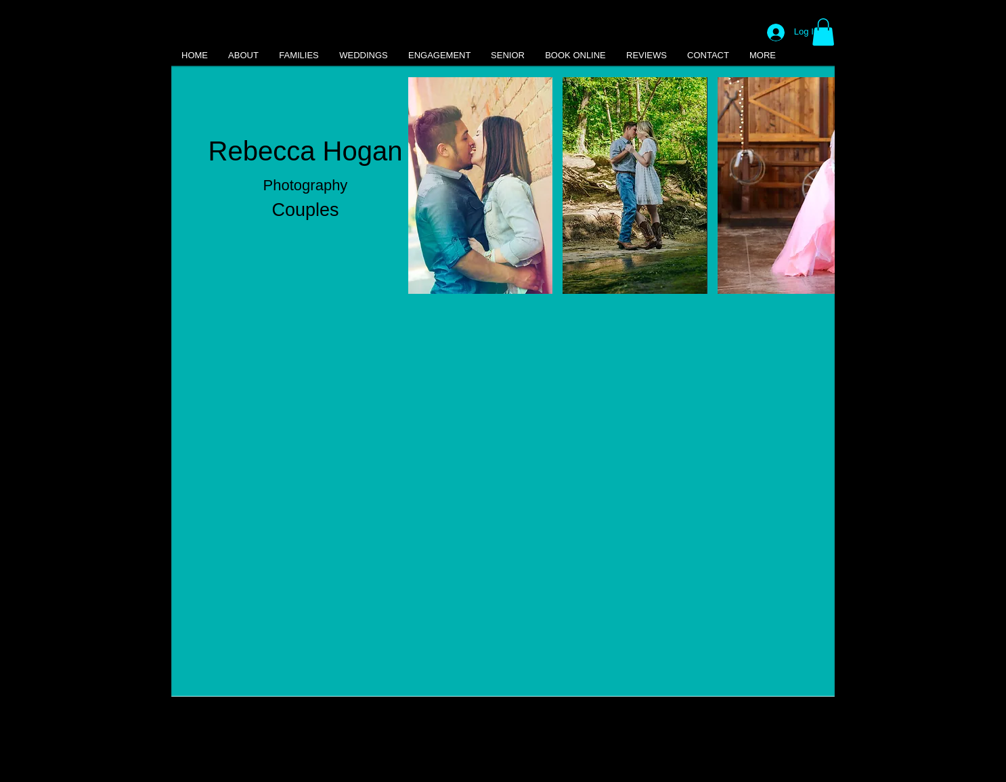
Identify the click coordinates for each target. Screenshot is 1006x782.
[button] (823, 32)
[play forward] (818, 185)
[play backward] (425, 185)
